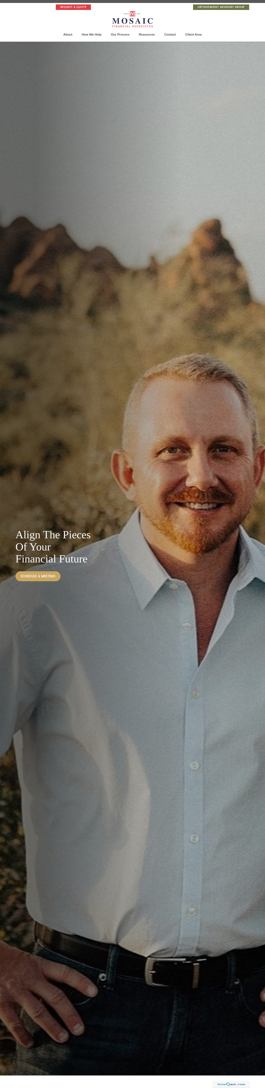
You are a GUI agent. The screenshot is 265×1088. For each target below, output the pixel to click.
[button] (68, 34)
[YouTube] (32, 7)
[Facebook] (41, 7)
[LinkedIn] (22, 7)
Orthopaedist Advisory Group (221, 7)
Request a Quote (73, 7)
